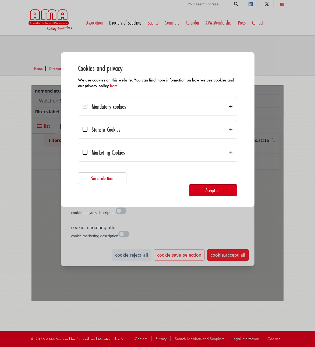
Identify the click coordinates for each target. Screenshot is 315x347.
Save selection (102, 178)
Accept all (213, 190)
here (114, 86)
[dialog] (157, 129)
